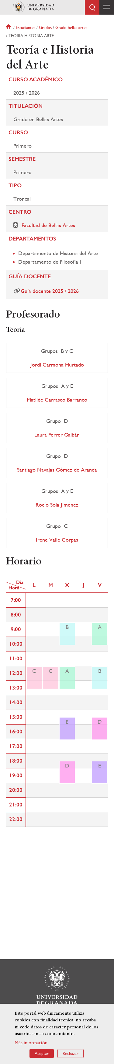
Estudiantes (25, 27)
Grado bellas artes (71, 27)
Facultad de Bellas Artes (48, 225)
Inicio (9, 27)
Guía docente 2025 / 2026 (50, 291)
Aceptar (42, 1053)
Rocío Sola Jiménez (57, 505)
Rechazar (70, 1053)
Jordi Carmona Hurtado (57, 365)
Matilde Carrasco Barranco (57, 400)
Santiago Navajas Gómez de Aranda (57, 470)
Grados (45, 27)
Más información (31, 1042)
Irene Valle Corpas (57, 540)
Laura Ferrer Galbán (57, 435)
